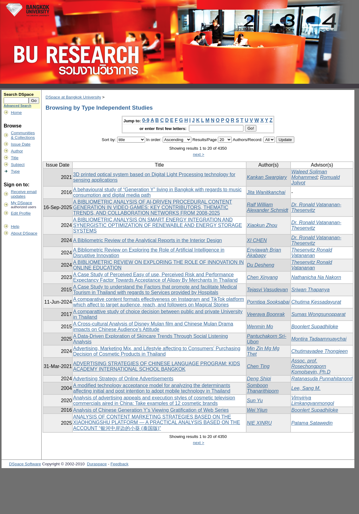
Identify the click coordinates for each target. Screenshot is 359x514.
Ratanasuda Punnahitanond (321, 378)
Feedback (119, 464)
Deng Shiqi (259, 378)
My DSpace (21, 202)
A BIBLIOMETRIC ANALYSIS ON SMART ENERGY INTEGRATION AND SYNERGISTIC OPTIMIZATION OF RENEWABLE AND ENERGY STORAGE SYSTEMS (157, 225)
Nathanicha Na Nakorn (316, 277)
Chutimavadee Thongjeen (319, 351)
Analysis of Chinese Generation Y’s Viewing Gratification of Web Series (151, 410)
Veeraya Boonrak (266, 314)
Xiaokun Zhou (262, 225)
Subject (17, 164)
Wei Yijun (257, 410)
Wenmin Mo (260, 326)
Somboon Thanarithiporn (263, 388)
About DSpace (24, 233)
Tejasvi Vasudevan (267, 289)
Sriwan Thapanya (310, 289)
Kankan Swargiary (267, 177)
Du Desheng (260, 265)
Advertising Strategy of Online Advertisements (123, 378)
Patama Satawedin (311, 423)
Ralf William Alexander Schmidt (267, 207)
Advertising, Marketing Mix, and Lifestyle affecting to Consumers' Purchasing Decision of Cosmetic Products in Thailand (156, 351)
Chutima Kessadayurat (316, 302)
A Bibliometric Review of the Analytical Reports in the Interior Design (147, 240)
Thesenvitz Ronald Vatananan (311, 252)
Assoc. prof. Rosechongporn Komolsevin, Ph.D (310, 366)
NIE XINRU (259, 423)
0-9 (145, 120)
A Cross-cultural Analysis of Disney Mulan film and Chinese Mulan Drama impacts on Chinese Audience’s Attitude (153, 326)
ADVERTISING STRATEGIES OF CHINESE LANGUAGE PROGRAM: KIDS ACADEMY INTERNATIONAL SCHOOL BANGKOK (156, 366)
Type (15, 171)
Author (17, 151)
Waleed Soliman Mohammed (309, 174)
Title (14, 158)
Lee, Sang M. (305, 388)
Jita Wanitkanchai (266, 192)
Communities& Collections (23, 135)
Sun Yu (255, 400)
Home (16, 112)
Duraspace (97, 464)
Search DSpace (19, 94)
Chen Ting (258, 366)
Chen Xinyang (262, 277)
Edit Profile (21, 213)
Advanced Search (17, 105)
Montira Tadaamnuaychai (318, 339)
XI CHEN (257, 240)
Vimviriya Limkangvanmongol (312, 400)
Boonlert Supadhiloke (314, 326)
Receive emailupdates (24, 194)
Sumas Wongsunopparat (318, 314)
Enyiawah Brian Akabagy (264, 252)
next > (198, 154)
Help (15, 226)
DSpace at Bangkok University (73, 97)
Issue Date (21, 144)
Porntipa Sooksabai (268, 302)
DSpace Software (25, 464)
